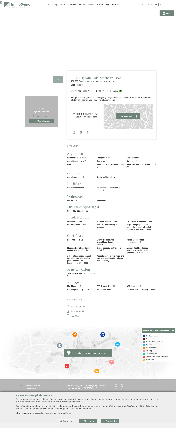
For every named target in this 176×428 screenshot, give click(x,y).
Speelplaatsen (151, 348)
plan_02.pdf (73, 316)
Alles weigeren (89, 421)
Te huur (62, 5)
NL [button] (161, 5)
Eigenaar (117, 5)
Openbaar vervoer (152, 336)
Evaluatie (100, 5)
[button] (158, 330)
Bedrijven (149, 345)
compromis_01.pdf (76, 306)
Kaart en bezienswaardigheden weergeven (88, 353)
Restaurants (150, 359)
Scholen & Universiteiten (154, 342)
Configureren (67, 421)
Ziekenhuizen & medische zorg (157, 357)
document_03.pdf (75, 311)
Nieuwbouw (72, 5)
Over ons (82, 5)
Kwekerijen (149, 351)
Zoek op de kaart (128, 116)
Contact (91, 5)
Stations (149, 339)
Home (47, 5)
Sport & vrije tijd (151, 354)
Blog (107, 5)
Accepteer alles (111, 421)
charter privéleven (56, 413)
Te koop (54, 5)
